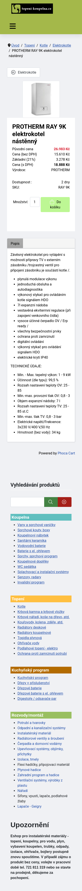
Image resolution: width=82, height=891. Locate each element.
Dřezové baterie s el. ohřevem (40, 693)
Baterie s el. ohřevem (33, 551)
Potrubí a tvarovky (31, 723)
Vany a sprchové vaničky (36, 525)
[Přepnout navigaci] (12, 26)
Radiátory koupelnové (34, 633)
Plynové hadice (29, 770)
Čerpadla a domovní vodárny (39, 744)
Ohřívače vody (28, 643)
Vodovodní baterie (31, 546)
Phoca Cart (66, 453)
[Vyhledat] (27, 502)
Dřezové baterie (29, 688)
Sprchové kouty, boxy (33, 530)
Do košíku (55, 204)
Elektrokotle (23, 72)
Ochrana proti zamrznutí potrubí (42, 653)
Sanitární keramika (31, 540)
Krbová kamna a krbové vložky (41, 612)
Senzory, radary (29, 577)
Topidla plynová (29, 638)
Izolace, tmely (28, 759)
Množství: (20, 202)
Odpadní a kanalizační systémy (41, 728)
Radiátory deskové (31, 627)
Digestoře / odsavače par (36, 699)
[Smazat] (65, 502)
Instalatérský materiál (34, 733)
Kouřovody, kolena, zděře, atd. (40, 622)
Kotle (21, 606)
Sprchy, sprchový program (37, 556)
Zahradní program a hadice (38, 775)
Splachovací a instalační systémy (43, 572)
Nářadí (22, 791)
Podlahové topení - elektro (37, 648)
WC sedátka (26, 567)
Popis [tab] (15, 243)
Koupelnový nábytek (33, 535)
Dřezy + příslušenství (33, 683)
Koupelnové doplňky (33, 561)
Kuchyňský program (32, 678)
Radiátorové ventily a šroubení (40, 738)
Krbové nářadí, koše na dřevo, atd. (43, 617)
